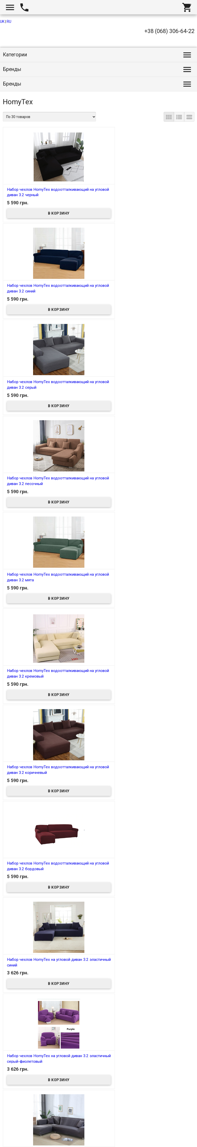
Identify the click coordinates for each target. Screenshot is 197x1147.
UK (2, 21)
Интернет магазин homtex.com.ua (35, 1137)
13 (105, 1090)
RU (9, 21)
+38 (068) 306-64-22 (169, 31)
